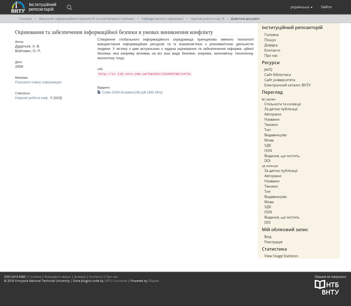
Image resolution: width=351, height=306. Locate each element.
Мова (269, 140)
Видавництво (275, 134)
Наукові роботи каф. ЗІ (207, 18)
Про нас (271, 55)
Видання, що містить (282, 155)
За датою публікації (281, 108)
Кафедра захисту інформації (162, 18)
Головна (25, 18)
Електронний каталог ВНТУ (287, 85)
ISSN (268, 150)
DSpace (153, 281)
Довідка (271, 44)
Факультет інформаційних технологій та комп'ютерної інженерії (86, 18)
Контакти (272, 50)
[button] (301, 7)
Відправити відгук (57, 276)
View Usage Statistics (281, 255)
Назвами (271, 119)
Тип (267, 129)
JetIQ (268, 69)
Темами (271, 124)
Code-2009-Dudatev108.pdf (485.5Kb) (130, 92)
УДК (267, 145)
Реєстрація (273, 241)
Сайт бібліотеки (277, 74)
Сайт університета (279, 79)
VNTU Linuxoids (115, 281)
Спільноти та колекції (282, 103)
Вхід (267, 236)
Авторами (272, 114)
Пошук (270, 39)
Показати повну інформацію (38, 82)
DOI (267, 160)
